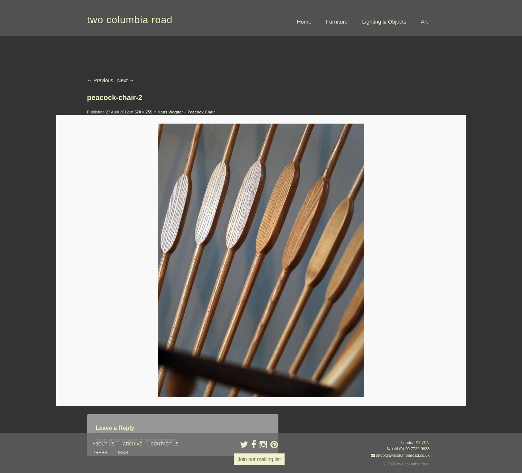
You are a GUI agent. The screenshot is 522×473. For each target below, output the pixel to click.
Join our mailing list (259, 459)
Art (424, 21)
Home (304, 21)
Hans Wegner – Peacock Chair (186, 112)
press (99, 452)
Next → (125, 80)
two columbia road (130, 19)
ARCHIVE (132, 444)
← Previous (100, 80)
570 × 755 (143, 112)
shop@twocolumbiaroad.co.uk (403, 455)
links (122, 452)
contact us (165, 444)
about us (103, 444)
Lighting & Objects (384, 21)
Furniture (337, 21)
